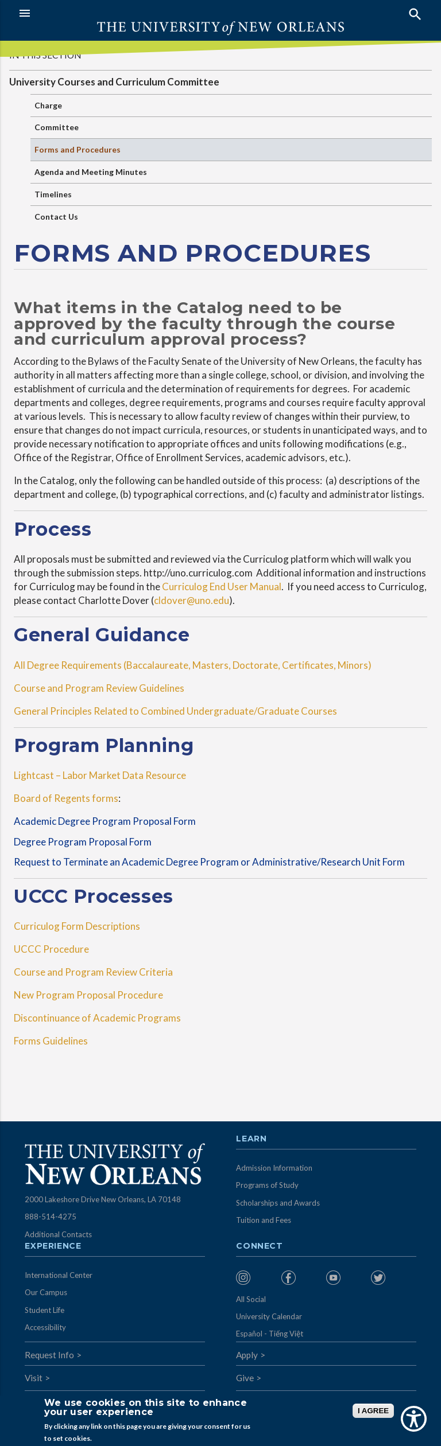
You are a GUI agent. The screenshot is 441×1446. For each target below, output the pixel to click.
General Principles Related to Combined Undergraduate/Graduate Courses (179, 711)
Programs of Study (267, 1185)
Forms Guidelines (51, 1041)
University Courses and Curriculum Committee (114, 82)
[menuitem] (255, 1277)
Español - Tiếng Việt (269, 1333)
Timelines (53, 194)
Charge (48, 105)
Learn (251, 1139)
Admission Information (274, 1167)
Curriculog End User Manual (221, 586)
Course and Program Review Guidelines (101, 688)
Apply (247, 1355)
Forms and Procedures (77, 149)
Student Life (44, 1310)
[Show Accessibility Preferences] (414, 1419)
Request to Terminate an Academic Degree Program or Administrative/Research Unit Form (213, 862)
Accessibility (45, 1327)
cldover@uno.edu (191, 600)
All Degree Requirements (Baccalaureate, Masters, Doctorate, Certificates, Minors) (194, 665)
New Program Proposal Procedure (88, 995)
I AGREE (373, 1410)
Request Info (49, 1355)
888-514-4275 (50, 1216)
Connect (259, 1246)
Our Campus (46, 1292)
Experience (53, 1246)
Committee (56, 127)
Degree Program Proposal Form (83, 842)
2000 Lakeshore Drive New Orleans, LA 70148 (103, 1199)
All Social (251, 1299)
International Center (58, 1275)
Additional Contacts (58, 1234)
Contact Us (56, 216)
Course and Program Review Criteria (93, 972)
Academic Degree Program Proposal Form (106, 821)
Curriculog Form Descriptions (79, 926)
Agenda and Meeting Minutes (90, 172)
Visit (33, 1378)
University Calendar (269, 1316)
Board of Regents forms (66, 798)
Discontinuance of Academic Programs (98, 1018)
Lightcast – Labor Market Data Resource (101, 775)
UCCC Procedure (53, 949)
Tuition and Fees (263, 1220)
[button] (117, 13)
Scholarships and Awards (278, 1202)
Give (245, 1378)
